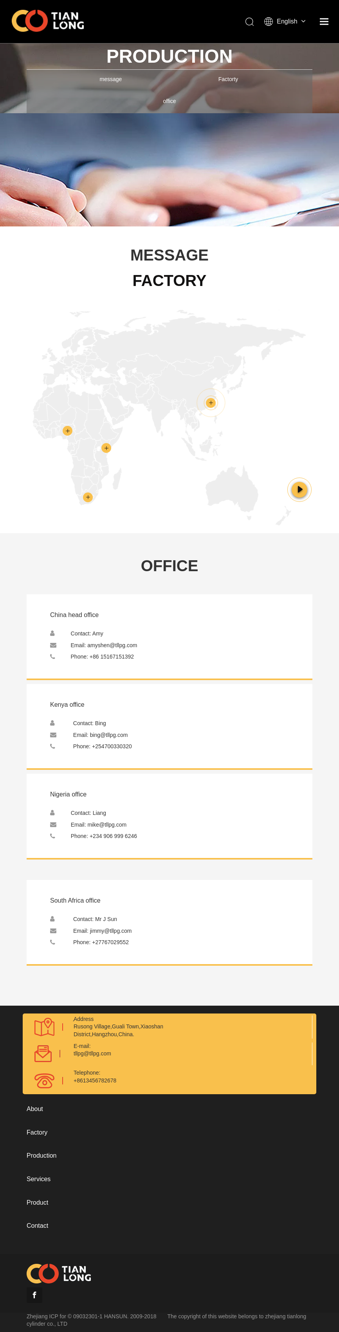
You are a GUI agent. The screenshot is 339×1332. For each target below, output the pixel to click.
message (111, 79)
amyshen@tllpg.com (112, 645)
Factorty (228, 79)
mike (106, 825)
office (169, 101)
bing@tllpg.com (109, 735)
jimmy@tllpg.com (111, 931)
